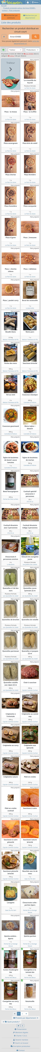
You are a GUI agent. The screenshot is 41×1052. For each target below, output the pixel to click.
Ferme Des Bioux (10, 977)
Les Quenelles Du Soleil (10, 596)
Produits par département (25, 1018)
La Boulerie (10, 564)
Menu (35, 2)
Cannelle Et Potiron (30, 402)
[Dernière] (26, 1014)
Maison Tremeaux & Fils (10, 339)
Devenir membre (20, 1040)
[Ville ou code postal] (18, 36)
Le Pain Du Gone (30, 88)
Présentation (20, 1029)
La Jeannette (30, 308)
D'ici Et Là (30, 502)
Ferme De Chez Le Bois (10, 499)
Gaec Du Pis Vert (30, 879)
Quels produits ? (11, 1022)
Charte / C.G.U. (20, 1036)
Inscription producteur (20, 1046)
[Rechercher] (35, 36)
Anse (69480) (28, 54)
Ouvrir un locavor (20, 1043)
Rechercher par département (30, 16)
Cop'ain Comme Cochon (30, 690)
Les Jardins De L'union (30, 564)
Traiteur (11, 56)
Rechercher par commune (11, 16)
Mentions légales (20, 1032)
